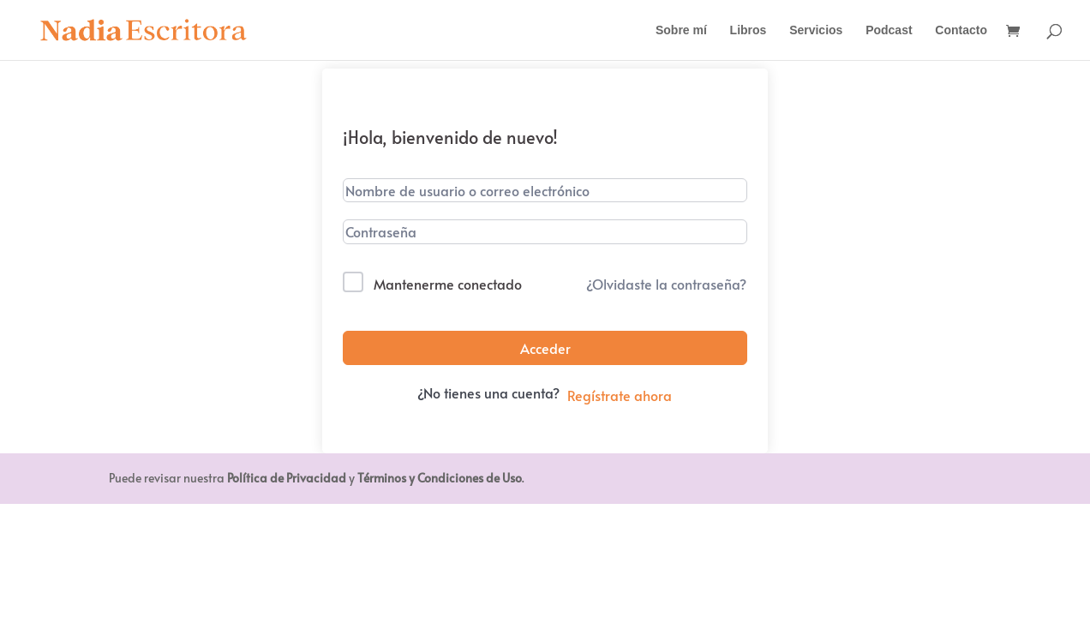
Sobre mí (681, 30)
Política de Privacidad (286, 478)
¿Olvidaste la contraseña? (666, 283)
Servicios (815, 30)
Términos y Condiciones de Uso (439, 478)
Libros (748, 30)
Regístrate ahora (619, 395)
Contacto (961, 30)
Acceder (545, 347)
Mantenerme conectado (448, 283)
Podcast (888, 30)
